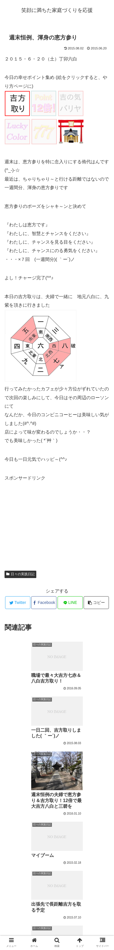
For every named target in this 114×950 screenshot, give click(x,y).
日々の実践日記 (20, 574)
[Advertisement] (47, 517)
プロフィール (57, 932)
